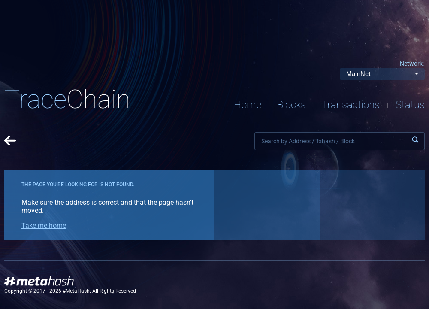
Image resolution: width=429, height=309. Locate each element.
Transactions (351, 105)
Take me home (43, 225)
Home (247, 105)
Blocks (291, 105)
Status (410, 105)
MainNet (358, 74)
